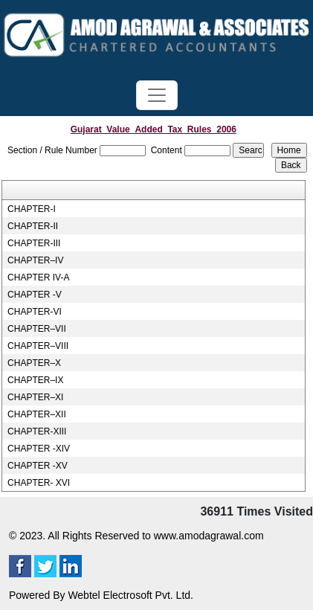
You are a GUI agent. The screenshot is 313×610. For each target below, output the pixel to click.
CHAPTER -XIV (38, 448)
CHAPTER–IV (35, 260)
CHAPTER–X (34, 363)
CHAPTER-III (33, 243)
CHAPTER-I (31, 209)
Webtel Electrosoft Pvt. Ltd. (130, 595)
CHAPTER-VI (34, 311)
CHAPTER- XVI (38, 483)
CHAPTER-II (32, 226)
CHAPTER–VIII (37, 346)
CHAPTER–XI (35, 397)
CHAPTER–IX (35, 380)
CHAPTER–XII (36, 414)
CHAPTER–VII (36, 329)
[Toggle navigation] (157, 95)
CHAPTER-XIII (36, 431)
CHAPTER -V (34, 294)
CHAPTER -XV (37, 465)
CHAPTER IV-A (38, 277)
